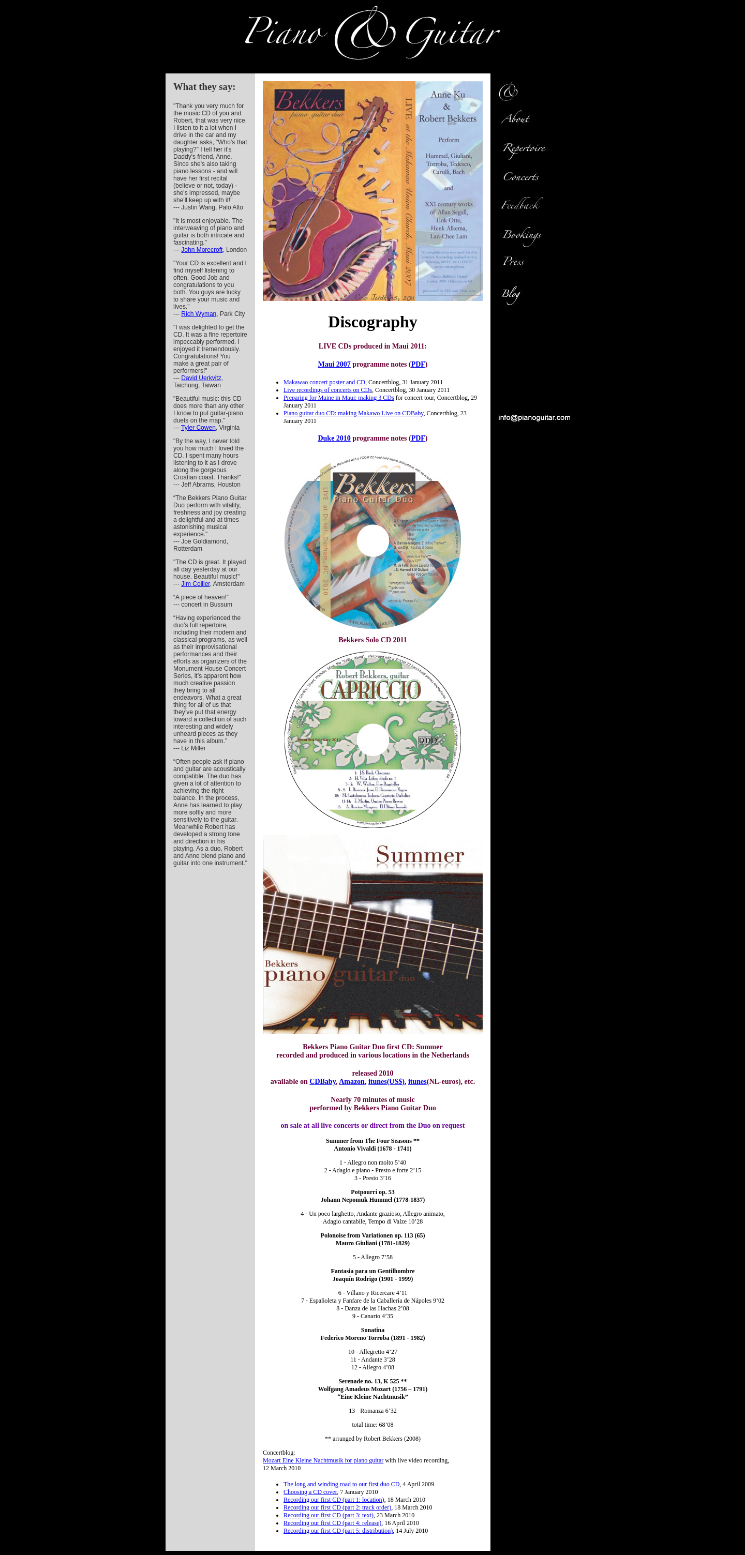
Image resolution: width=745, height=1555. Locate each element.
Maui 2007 (334, 364)
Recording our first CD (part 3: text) (329, 1515)
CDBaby (322, 1081)
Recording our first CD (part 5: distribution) (338, 1530)
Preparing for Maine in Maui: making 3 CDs (339, 397)
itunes (417, 1081)
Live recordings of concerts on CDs (328, 390)
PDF (418, 364)
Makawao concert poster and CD (324, 382)
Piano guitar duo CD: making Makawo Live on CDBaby (354, 413)
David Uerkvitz (201, 378)
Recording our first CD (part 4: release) (332, 1523)
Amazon (352, 1081)
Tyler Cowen (198, 427)
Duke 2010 (334, 438)
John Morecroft (201, 249)
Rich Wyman (198, 314)
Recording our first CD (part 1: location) (334, 1499)
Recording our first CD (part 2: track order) (337, 1507)
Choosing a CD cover (310, 1492)
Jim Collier (195, 583)
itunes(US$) (386, 1081)
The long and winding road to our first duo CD (341, 1484)
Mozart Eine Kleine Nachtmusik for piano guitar (323, 1460)
